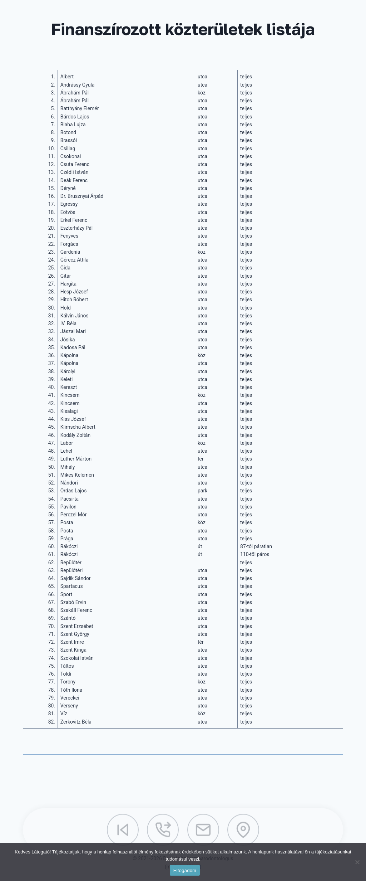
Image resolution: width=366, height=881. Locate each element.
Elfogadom (184, 870)
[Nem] (357, 862)
